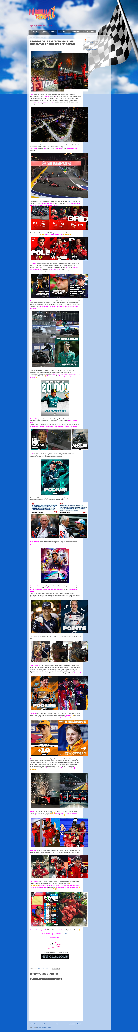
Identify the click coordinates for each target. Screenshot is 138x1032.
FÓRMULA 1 (34, 31)
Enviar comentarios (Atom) (44, 1027)
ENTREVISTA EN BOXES (48, 31)
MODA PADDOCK (50, 34)
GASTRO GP (91, 31)
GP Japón (65, 934)
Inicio (57, 1024)
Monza (70, 201)
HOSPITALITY (63, 31)
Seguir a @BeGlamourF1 (91, 49)
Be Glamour (90, 40)
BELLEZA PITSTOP (36, 34)
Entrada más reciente (38, 1024)
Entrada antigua (75, 1024)
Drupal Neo (90, 42)
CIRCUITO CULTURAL (77, 31)
